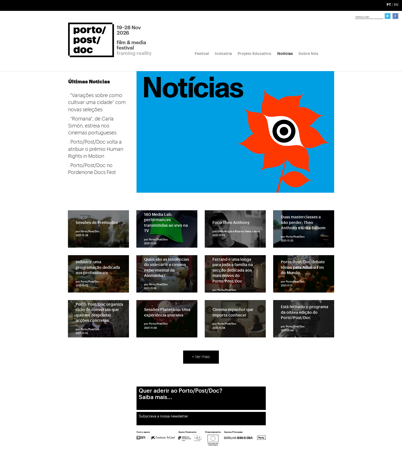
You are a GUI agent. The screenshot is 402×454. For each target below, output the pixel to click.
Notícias (285, 53)
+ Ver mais (201, 357)
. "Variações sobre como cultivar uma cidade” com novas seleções (97, 102)
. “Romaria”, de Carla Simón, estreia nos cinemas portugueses (92, 125)
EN (396, 4)
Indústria (223, 53)
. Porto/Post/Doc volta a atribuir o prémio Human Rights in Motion (95, 148)
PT (389, 4)
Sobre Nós (308, 53)
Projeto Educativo (254, 53)
